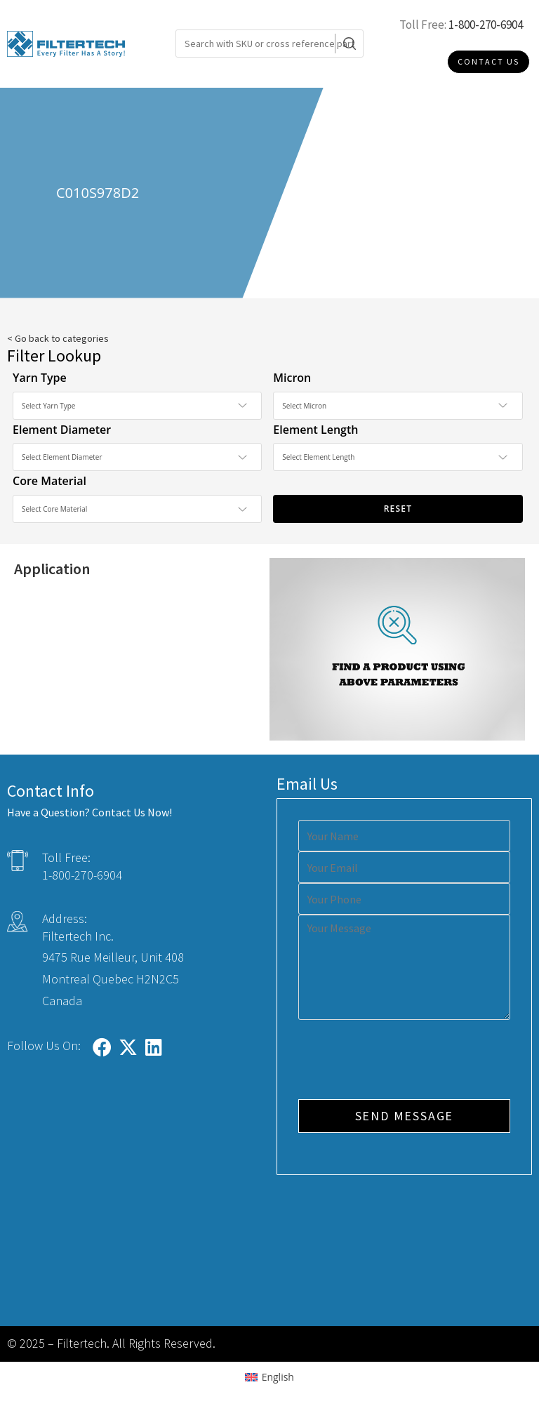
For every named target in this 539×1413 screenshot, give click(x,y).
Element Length (315, 429)
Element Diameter (62, 429)
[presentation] (405, 1061)
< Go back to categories (58, 338)
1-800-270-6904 (485, 24)
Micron (292, 377)
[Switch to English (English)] (269, 1377)
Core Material (49, 481)
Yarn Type (40, 377)
